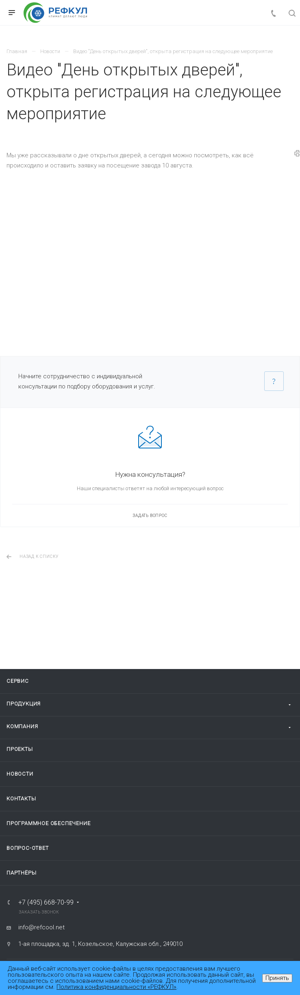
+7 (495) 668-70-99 (46, 902)
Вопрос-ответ (28, 848)
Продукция (24, 704)
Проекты (20, 749)
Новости (20, 774)
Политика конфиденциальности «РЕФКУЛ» (116, 987)
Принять (277, 978)
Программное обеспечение (48, 823)
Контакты (21, 799)
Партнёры (21, 873)
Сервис (18, 681)
